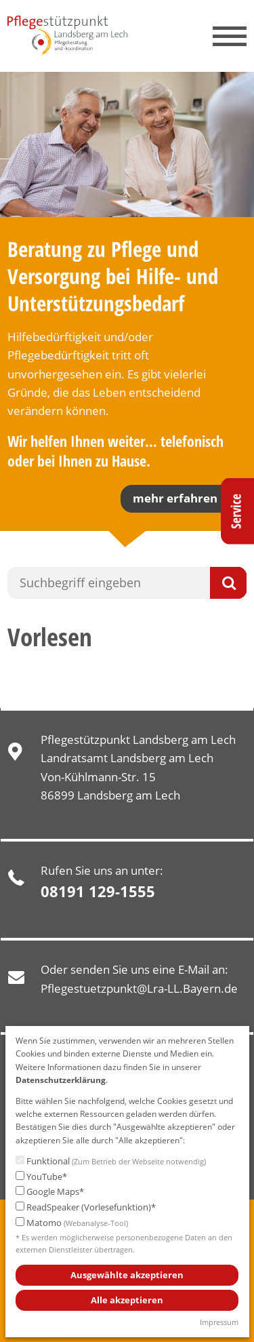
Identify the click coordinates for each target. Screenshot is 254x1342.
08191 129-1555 (98, 891)
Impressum (219, 1322)
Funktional (111, 1162)
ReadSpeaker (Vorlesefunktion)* (86, 1207)
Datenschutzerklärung (61, 1080)
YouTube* (41, 1177)
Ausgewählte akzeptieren (127, 1275)
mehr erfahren (175, 498)
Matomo (72, 1223)
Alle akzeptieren (127, 1300)
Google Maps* (50, 1192)
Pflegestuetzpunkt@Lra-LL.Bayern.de (139, 988)
